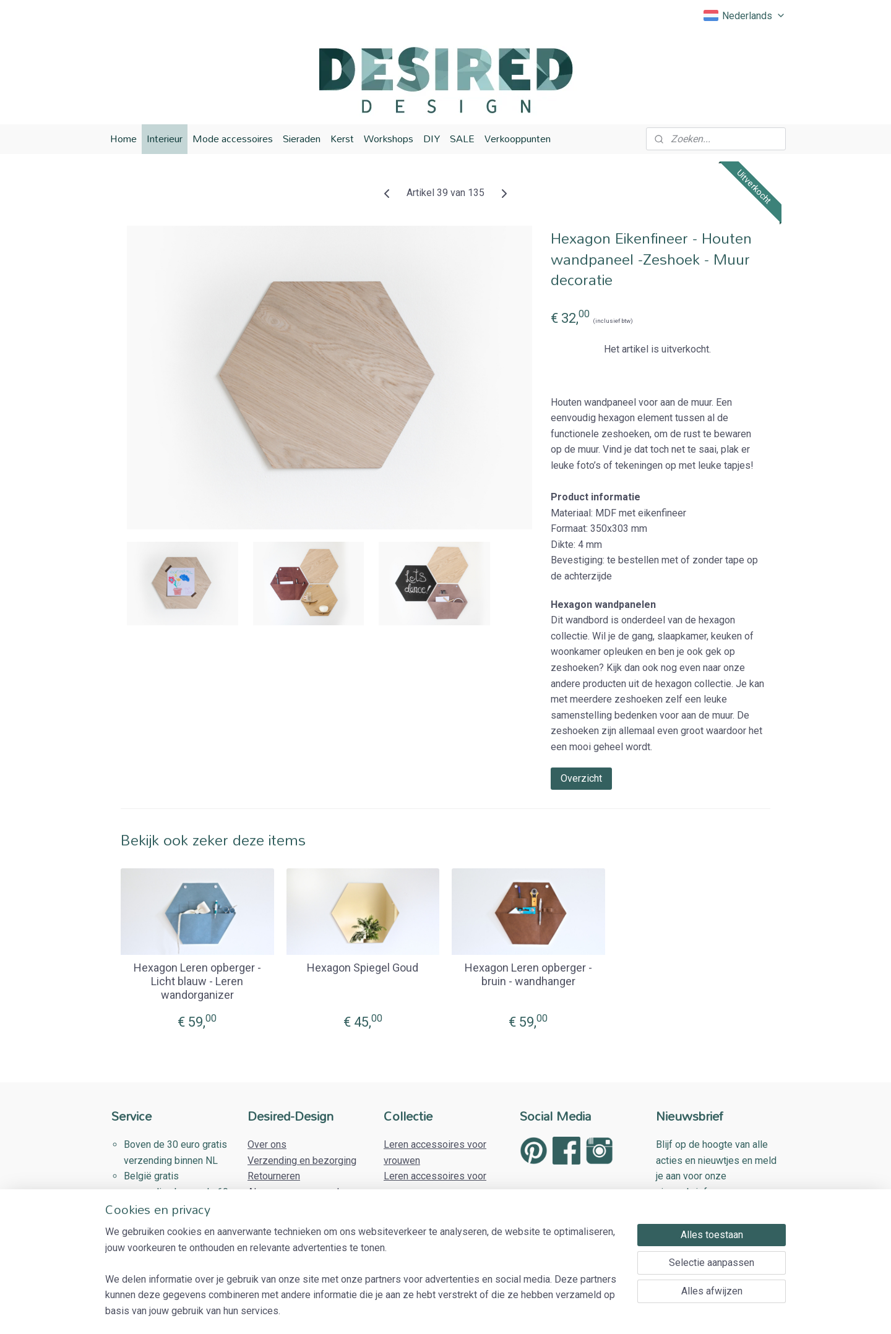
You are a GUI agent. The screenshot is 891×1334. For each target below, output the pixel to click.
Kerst (342, 138)
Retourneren (274, 1176)
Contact (264, 1223)
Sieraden (302, 138)
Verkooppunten (517, 138)
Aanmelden (690, 1223)
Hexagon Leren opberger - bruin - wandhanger (528, 974)
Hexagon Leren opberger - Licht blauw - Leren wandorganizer (197, 981)
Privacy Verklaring (286, 1207)
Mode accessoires (232, 138)
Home (123, 138)
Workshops (388, 138)
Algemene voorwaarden (299, 1192)
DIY (431, 138)
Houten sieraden (419, 1207)
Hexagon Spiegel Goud (362, 967)
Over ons (267, 1144)
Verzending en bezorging (302, 1160)
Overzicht (581, 778)
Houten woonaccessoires (439, 1223)
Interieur (165, 138)
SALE (462, 138)
